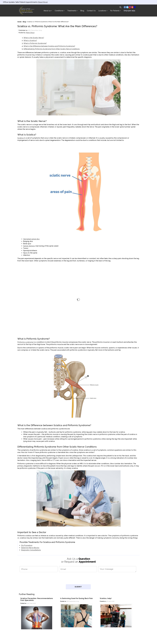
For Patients (115, 11)
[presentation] (78, 579)
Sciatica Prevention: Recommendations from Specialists (36, 599)
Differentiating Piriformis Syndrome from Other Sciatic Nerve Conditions (52, 49)
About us (47, 11)
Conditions (59, 11)
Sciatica (20, 138)
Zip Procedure (26, 545)
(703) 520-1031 (129, 11)
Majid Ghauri (30, 32)
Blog (82, 11)
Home (19, 21)
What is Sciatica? (30, 40)
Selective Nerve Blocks (30, 548)
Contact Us (91, 11)
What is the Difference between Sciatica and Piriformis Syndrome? (49, 46)
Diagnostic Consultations (31, 550)
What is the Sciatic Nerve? (34, 38)
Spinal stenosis (29, 246)
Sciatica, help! (106, 598)
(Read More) (43, 2)
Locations (102, 11)
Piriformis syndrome (25, 342)
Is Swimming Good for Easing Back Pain (76, 598)
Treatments (71, 11)
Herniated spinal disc (31, 239)
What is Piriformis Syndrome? (35, 43)
